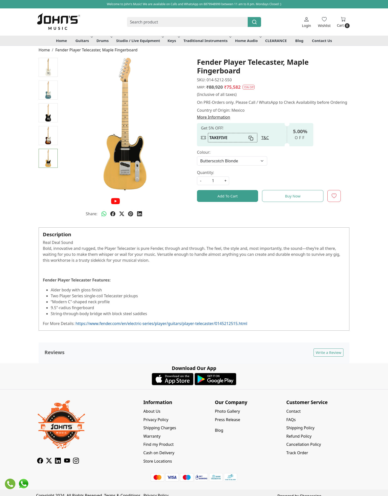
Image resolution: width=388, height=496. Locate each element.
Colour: (203, 152)
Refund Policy (299, 436)
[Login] (306, 22)
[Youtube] (67, 461)
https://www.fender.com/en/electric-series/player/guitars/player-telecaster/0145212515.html (161, 323)
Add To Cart (228, 196)
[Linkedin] (58, 461)
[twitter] (121, 213)
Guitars (83, 40)
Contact (293, 411)
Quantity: (205, 172)
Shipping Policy (300, 428)
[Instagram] (76, 461)
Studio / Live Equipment (139, 40)
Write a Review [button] (328, 352)
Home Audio (248, 40)
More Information (213, 117)
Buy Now (293, 196)
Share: (91, 213)
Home (61, 40)
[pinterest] (130, 213)
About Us (151, 411)
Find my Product (158, 444)
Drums (104, 40)
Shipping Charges (159, 428)
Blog (299, 40)
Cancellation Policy (303, 444)
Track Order (297, 452)
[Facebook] (40, 461)
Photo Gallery (227, 411)
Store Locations (157, 461)
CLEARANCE (276, 40)
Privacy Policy (155, 419)
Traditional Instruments (207, 40)
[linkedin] (139, 213)
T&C (265, 137)
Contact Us (322, 40)
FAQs (291, 419)
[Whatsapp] (103, 213)
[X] (49, 461)
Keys (173, 40)
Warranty (151, 436)
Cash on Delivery (158, 452)
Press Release (227, 419)
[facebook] (112, 213)
